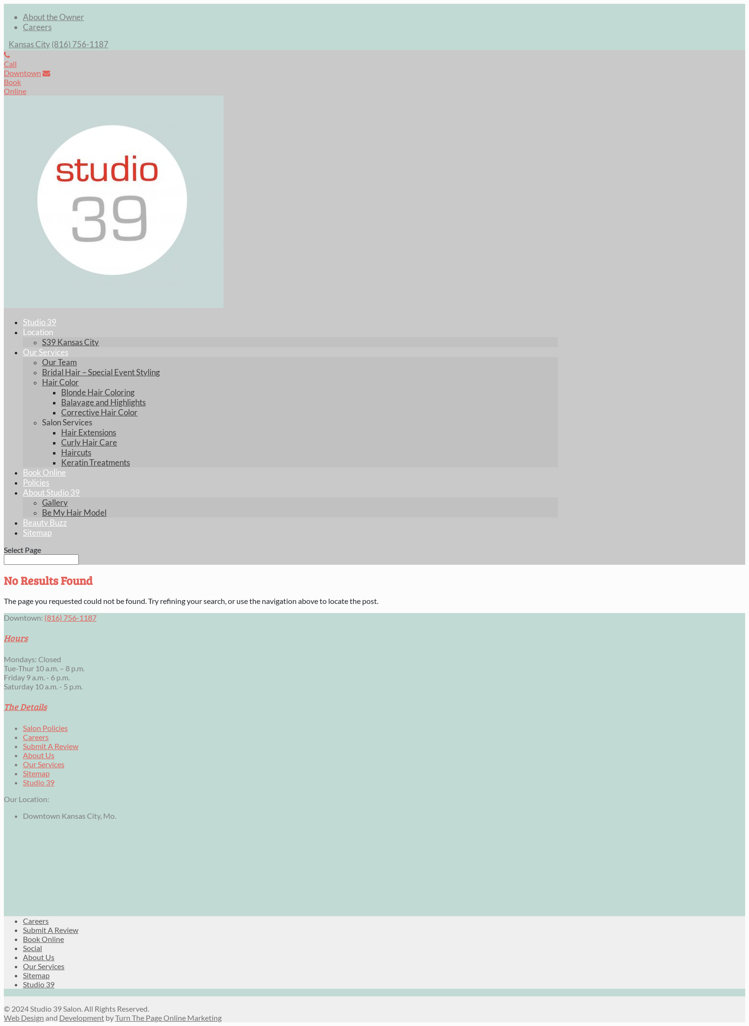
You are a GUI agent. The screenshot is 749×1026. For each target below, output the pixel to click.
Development (81, 1017)
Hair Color (60, 382)
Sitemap (37, 533)
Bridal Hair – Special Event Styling (101, 372)
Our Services (45, 352)
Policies (36, 482)
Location (38, 332)
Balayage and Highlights (103, 402)
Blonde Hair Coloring (98, 392)
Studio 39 (39, 322)
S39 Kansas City (70, 342)
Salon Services (67, 422)
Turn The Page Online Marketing (168, 1017)
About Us (38, 755)
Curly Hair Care (89, 442)
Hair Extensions (88, 432)
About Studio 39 (51, 492)
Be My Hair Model (74, 513)
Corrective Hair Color (99, 412)
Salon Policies (45, 727)
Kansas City (29, 44)
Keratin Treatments (95, 462)
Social (32, 947)
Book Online (44, 472)
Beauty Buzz (45, 523)
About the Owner (53, 17)
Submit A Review (50, 746)
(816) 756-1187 (80, 44)
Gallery (55, 502)
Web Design (24, 1017)
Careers (37, 27)
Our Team (59, 362)
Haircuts (76, 452)
